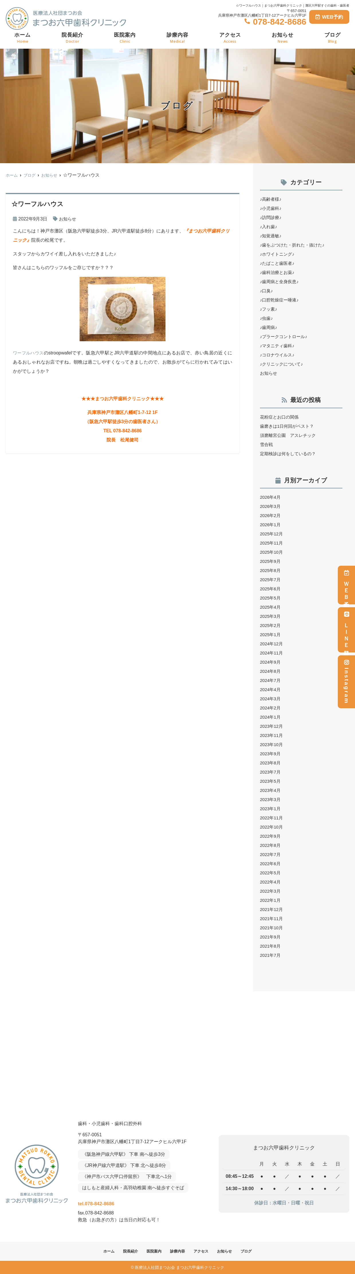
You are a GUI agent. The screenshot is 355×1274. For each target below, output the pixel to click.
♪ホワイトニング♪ (278, 254)
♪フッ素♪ (269, 309)
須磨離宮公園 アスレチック (290, 435)
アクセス (230, 38)
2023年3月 (271, 799)
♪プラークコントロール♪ (285, 336)
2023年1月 (271, 808)
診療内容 (177, 38)
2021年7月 (271, 955)
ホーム (22, 38)
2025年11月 (272, 543)
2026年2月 (271, 515)
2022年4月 (271, 881)
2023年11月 (272, 735)
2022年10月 (272, 827)
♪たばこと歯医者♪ (278, 263)
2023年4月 (271, 790)
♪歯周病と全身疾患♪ (280, 281)
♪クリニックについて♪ (283, 364)
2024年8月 (271, 671)
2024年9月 (271, 662)
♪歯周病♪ (269, 327)
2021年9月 (271, 936)
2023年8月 (271, 762)
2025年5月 (271, 597)
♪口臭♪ (267, 290)
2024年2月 (271, 707)
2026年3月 (271, 506)
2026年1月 (271, 524)
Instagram (347, 682)
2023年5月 (271, 781)
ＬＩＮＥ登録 (347, 630)
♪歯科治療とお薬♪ (278, 272)
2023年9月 (271, 753)
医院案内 (125, 38)
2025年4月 (271, 607)
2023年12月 (272, 726)
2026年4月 (271, 497)
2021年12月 (272, 909)
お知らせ (282, 38)
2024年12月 (272, 643)
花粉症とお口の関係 (280, 417)
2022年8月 (271, 845)
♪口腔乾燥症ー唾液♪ (280, 299)
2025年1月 (271, 634)
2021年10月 (272, 927)
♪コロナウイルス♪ (278, 354)
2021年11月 (272, 918)
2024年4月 (271, 689)
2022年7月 (271, 854)
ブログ (332, 38)
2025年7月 (271, 579)
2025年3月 (271, 616)
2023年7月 (271, 772)
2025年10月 (272, 552)
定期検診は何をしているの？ (290, 453)
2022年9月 (271, 836)
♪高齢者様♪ (271, 199)
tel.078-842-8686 (115, 1201)
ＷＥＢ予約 (347, 585)
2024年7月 (271, 680)
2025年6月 (271, 588)
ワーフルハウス (29, 352)
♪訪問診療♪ (271, 217)
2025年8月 (271, 570)
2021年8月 (271, 946)
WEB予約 (329, 17)
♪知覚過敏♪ (271, 235)
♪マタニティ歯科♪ (278, 345)
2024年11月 (272, 652)
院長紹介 (72, 38)
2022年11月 (272, 817)
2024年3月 (271, 698)
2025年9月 (271, 561)
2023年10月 (272, 744)
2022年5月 (271, 872)
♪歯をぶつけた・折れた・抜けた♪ (294, 244)
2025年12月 (272, 533)
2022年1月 (271, 900)
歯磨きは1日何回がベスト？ (288, 426)
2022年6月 (271, 863)
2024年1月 (271, 717)
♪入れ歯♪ (269, 226)
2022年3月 (271, 891)
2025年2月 (271, 625)
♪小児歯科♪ (271, 208)
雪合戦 (267, 444)
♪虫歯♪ (267, 318)
